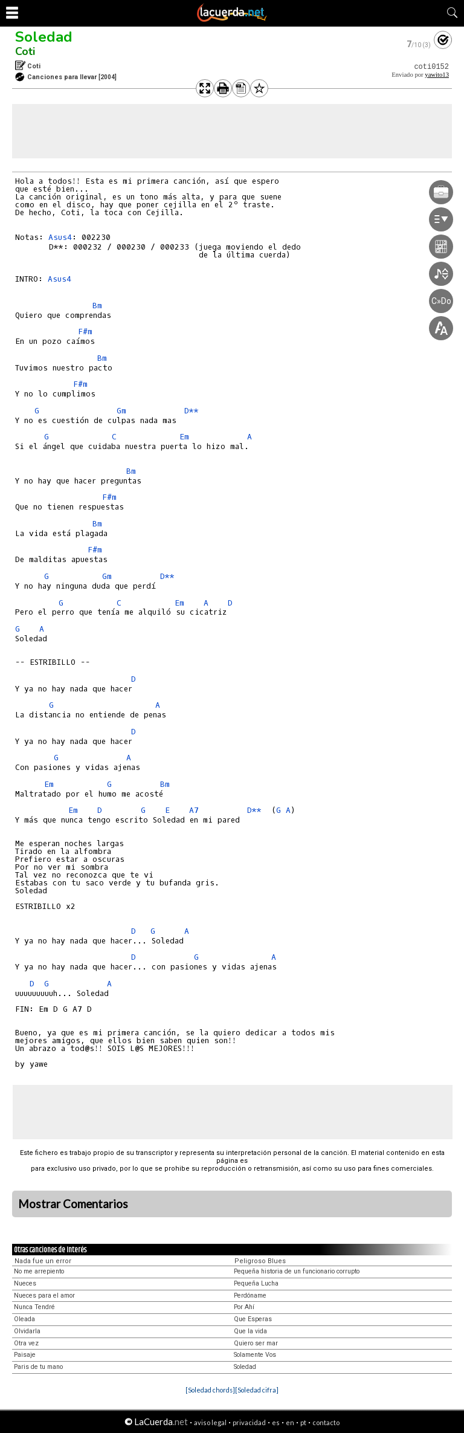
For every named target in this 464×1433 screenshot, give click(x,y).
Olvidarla (27, 1331)
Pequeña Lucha (256, 1283)
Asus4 (60, 237)
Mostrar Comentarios (73, 1204)
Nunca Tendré (34, 1307)
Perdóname (250, 1295)
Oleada (24, 1319)
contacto (326, 1422)
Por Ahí (244, 1307)
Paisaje (25, 1355)
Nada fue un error (42, 1261)
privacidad (249, 1422)
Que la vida (250, 1331)
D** (191, 411)
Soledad (43, 37)
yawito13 (437, 74)
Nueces (25, 1283)
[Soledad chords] (210, 1390)
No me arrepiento (39, 1271)
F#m (85, 331)
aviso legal (210, 1422)
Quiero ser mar (256, 1343)
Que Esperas (253, 1319)
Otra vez (26, 1343)
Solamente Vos (255, 1355)
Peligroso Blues (260, 1261)
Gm (121, 411)
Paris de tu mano (38, 1367)
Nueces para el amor (44, 1295)
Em (184, 437)
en (290, 1422)
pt (303, 1422)
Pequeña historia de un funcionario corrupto (296, 1271)
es (276, 1422)
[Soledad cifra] (257, 1390)
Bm (97, 305)
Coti (25, 51)
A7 (194, 810)
